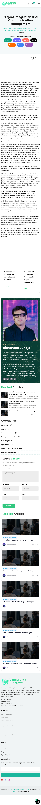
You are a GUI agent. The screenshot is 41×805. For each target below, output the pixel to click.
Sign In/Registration (7, 755)
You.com (29, 45)
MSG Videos (5, 738)
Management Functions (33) (10, 437)
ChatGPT (7, 40)
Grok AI (34, 40)
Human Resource (6, 732)
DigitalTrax (14, 791)
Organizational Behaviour (9, 726)
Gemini (20, 45)
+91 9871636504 (8, 703)
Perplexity (17, 40)
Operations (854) (7, 445)
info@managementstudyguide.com (14, 705)
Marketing (4, 723)
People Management (8, 720)
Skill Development (6, 714)
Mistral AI (11, 45)
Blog (2, 752)
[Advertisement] (15, 68)
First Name (6, 484)
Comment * (6, 469)
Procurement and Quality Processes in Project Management (30, 280)
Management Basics (7, 735)
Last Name (25, 484)
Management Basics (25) (9, 433)
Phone (24, 494)
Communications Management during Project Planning (10, 279)
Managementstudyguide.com (20, 789)
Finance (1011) (5, 429)
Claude (26, 40)
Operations (12, 28)
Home (5, 28)
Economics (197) (6, 425)
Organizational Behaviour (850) (11, 448)
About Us (4, 749)
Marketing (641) (6, 441)
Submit (8, 506)
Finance (3, 729)
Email (4, 494)
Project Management (24, 28)
